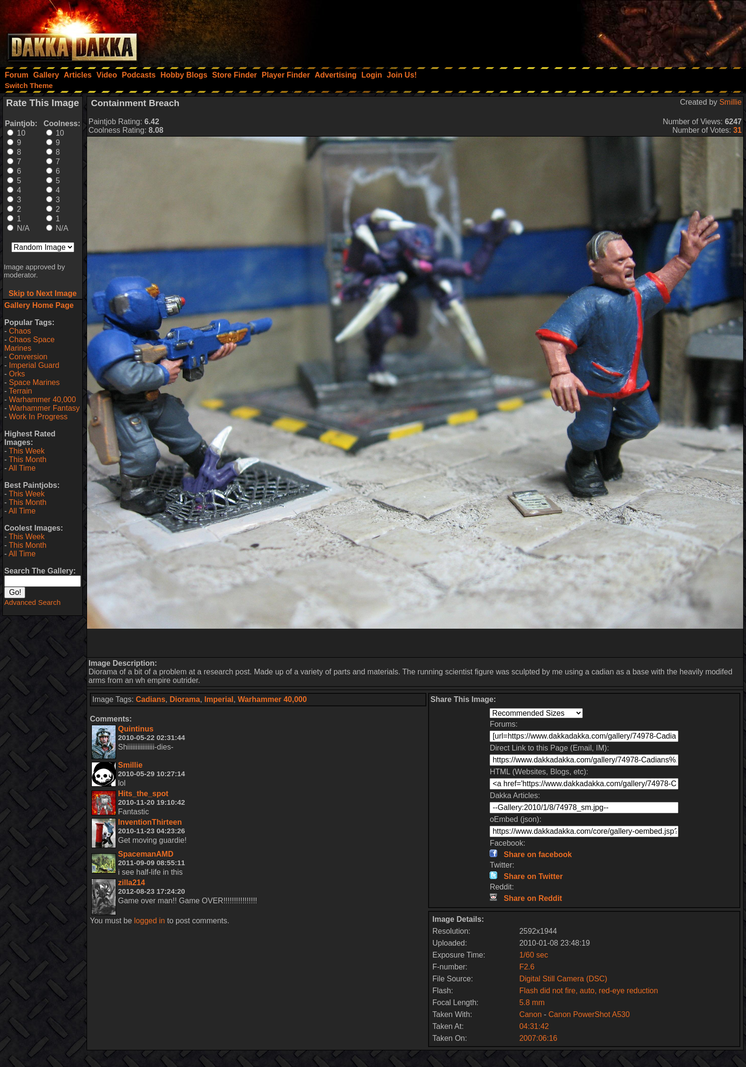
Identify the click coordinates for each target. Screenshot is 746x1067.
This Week (26, 451)
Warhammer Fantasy (44, 408)
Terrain (20, 391)
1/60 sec (533, 955)
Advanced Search (32, 602)
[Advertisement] (618, 31)
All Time (22, 468)
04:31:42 (534, 1026)
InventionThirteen (150, 822)
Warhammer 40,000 (42, 399)
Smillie (730, 102)
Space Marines (34, 382)
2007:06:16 (538, 1038)
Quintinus (136, 729)
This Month (27, 459)
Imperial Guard (34, 365)
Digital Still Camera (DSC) (563, 979)
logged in (149, 921)
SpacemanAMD (145, 854)
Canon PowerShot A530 (589, 1014)
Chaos (20, 331)
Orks (17, 374)
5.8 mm (531, 1002)
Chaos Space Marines (29, 344)
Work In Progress (38, 417)
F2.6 (526, 967)
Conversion (28, 357)
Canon (530, 1014)
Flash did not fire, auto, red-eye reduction (588, 991)
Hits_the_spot (143, 794)
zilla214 (131, 883)
